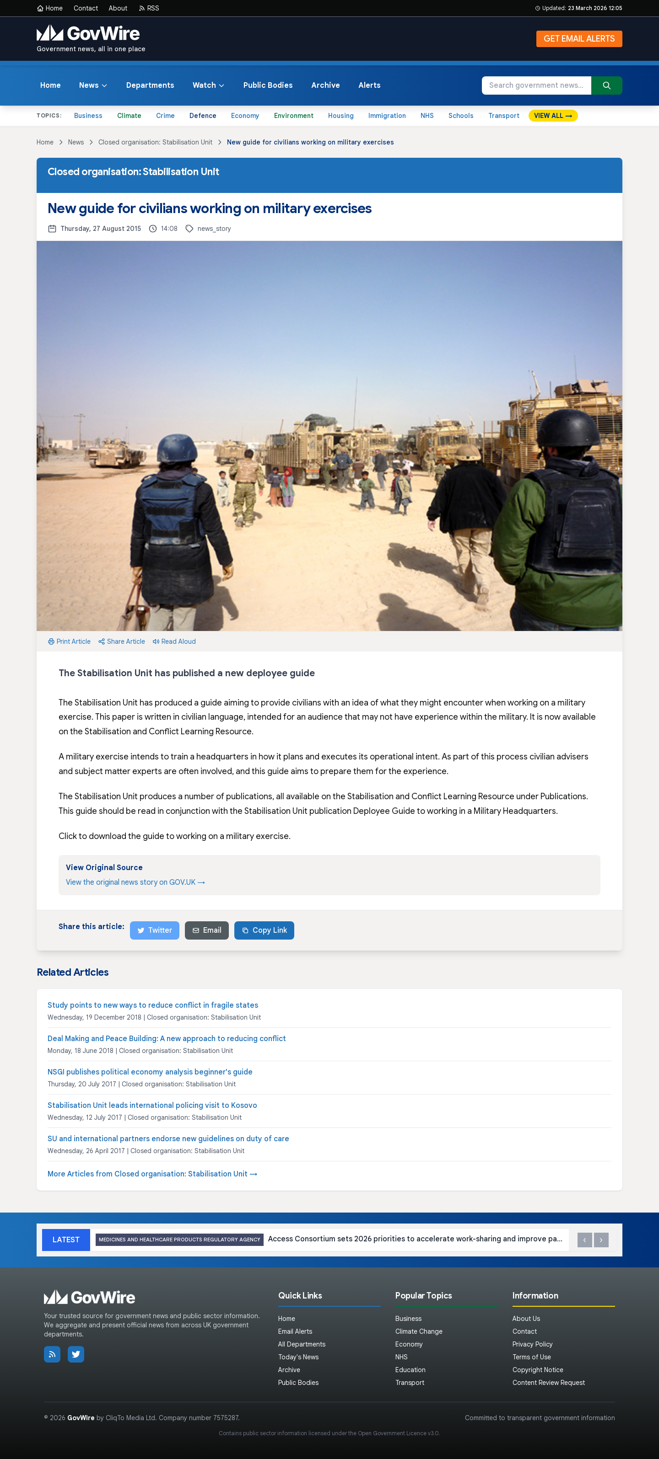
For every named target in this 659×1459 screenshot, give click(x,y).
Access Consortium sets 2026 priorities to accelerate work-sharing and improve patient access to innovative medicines (330, 1240)
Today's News (298, 1357)
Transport (503, 116)
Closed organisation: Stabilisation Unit (155, 142)
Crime (165, 116)
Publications (563, 796)
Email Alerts (295, 1331)
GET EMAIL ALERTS (579, 39)
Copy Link (264, 930)
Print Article (69, 641)
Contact (86, 8)
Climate (129, 116)
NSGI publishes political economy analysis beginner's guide (150, 1072)
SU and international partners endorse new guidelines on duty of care (168, 1139)
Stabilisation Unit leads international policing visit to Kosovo (152, 1105)
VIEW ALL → (553, 116)
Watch (209, 85)
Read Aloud (174, 641)
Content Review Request (549, 1383)
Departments (150, 85)
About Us (526, 1319)
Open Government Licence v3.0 (398, 1433)
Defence (202, 116)
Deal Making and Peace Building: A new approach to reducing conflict (167, 1038)
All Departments (301, 1344)
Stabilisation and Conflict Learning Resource (168, 732)
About (118, 8)
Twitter (154, 930)
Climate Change (419, 1331)
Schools (461, 116)
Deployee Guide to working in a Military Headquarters (454, 811)
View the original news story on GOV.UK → (135, 882)
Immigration (387, 116)
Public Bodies (268, 85)
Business (88, 116)
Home (50, 8)
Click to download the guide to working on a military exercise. (175, 836)
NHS (427, 116)
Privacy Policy (533, 1344)
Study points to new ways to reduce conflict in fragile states (153, 1005)
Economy (245, 116)
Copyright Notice (538, 1370)
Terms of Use (532, 1357)
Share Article (121, 641)
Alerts (369, 85)
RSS (148, 8)
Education (410, 1370)
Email (206, 930)
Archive (325, 85)
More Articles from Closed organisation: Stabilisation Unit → (153, 1174)
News (93, 85)
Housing (341, 116)
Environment (293, 116)
